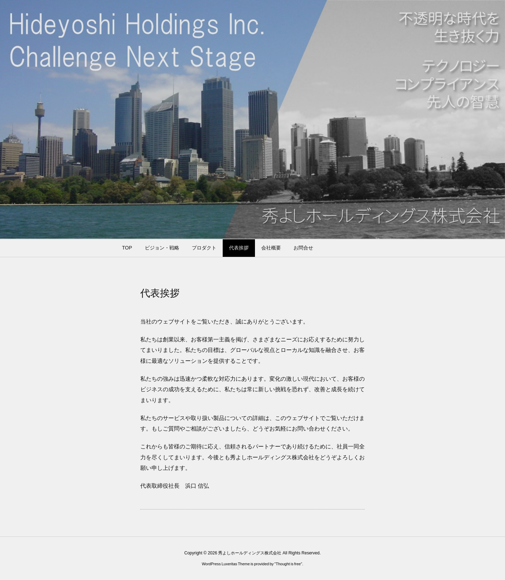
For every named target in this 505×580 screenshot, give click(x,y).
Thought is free (288, 564)
